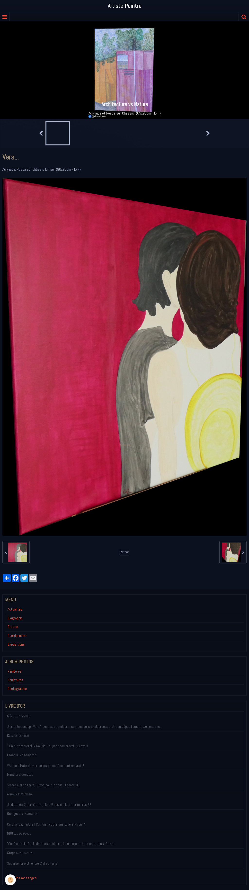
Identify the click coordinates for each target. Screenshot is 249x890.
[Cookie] (10, 879)
